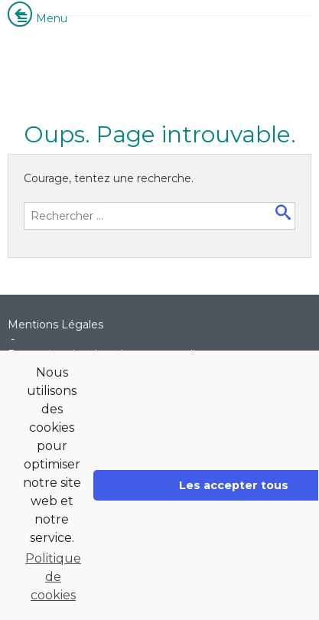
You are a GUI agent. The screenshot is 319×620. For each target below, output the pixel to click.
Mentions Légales (55, 324)
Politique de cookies (53, 576)
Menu (41, 18)
